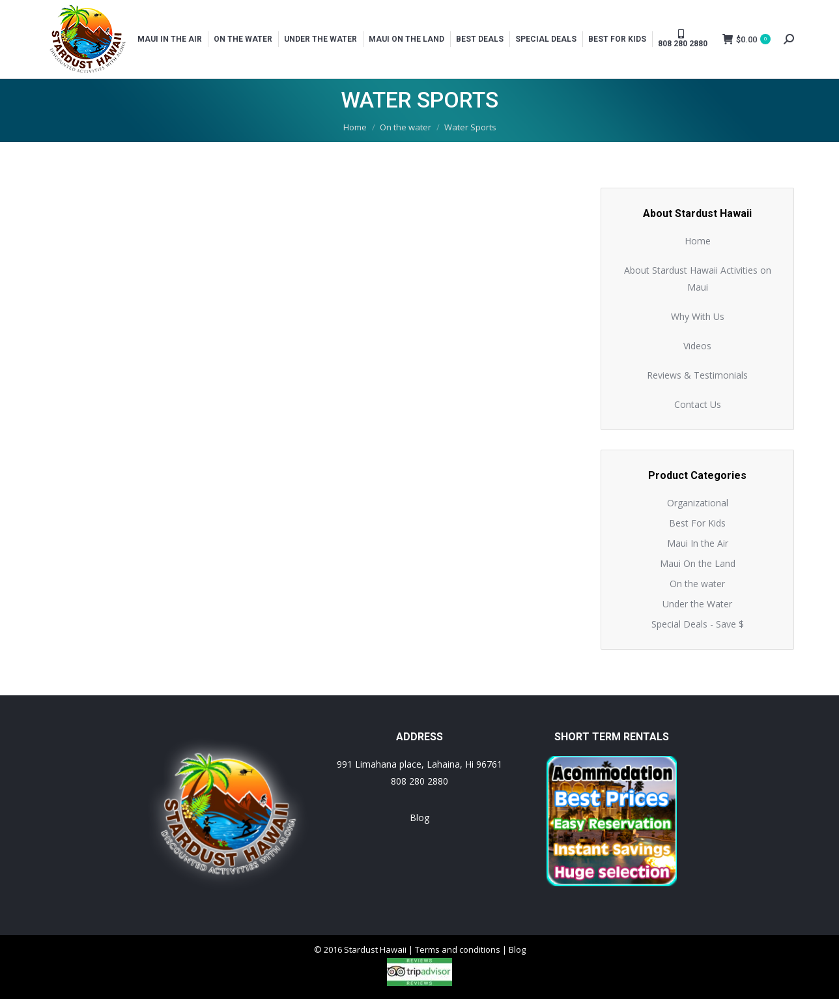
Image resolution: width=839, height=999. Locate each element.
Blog (419, 817)
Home (698, 241)
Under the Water (697, 604)
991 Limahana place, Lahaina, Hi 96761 (419, 764)
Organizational (697, 503)
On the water (697, 583)
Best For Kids (697, 523)
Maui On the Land (697, 563)
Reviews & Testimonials (697, 375)
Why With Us (697, 316)
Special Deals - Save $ (697, 624)
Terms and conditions (457, 949)
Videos (697, 346)
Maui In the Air (697, 543)
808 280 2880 (419, 781)
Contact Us (697, 404)
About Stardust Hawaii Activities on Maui (697, 278)
